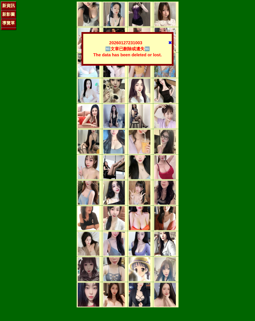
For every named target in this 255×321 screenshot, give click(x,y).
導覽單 (8, 23)
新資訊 (8, 5)
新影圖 (8, 14)
